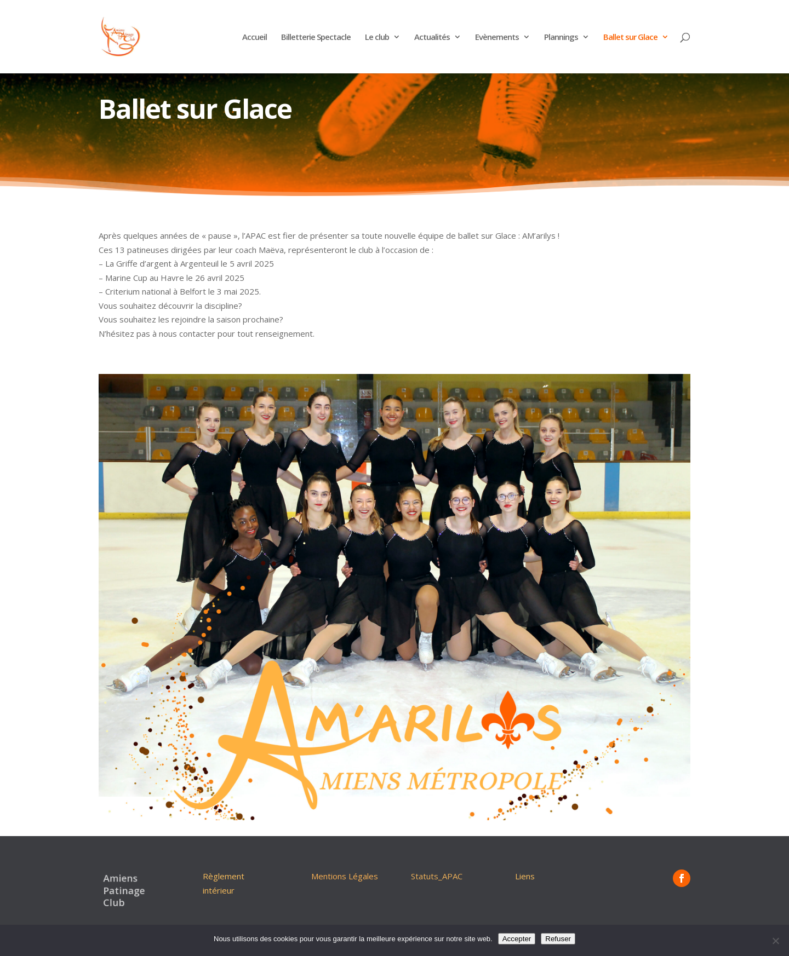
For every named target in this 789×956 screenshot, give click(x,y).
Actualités (432, 37)
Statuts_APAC (436, 876)
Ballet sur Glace (630, 37)
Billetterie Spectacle (316, 37)
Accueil (254, 37)
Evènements (497, 37)
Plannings (561, 37)
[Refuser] (775, 940)
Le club (377, 37)
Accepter (516, 939)
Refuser (558, 939)
